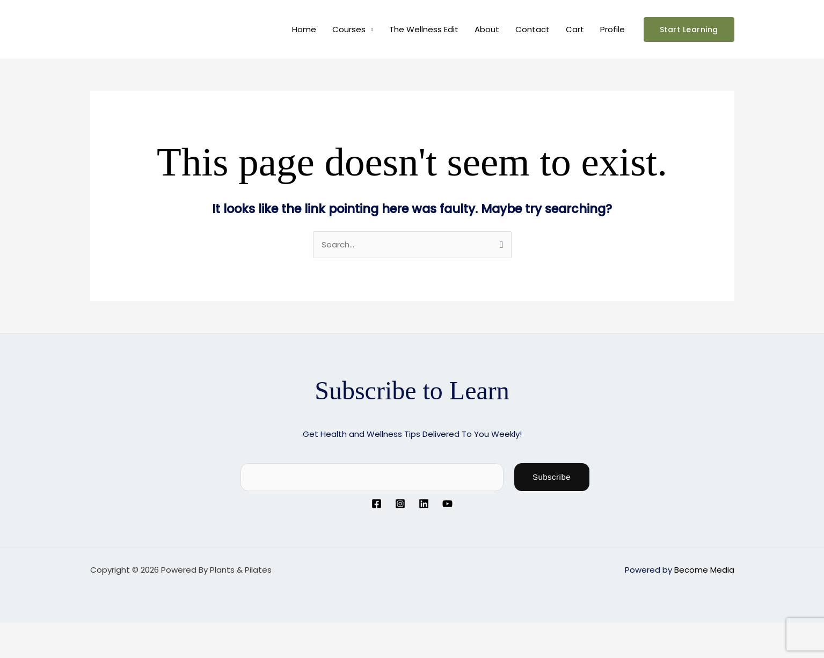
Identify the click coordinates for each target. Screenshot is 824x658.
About (487, 29)
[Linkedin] (424, 504)
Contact (532, 29)
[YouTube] (447, 504)
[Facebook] (376, 504)
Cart (575, 29)
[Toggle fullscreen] (50, 631)
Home (304, 29)
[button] (689, 29)
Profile (612, 29)
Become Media (704, 569)
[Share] (85, 631)
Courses (349, 29)
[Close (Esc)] (119, 631)
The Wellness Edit (423, 29)
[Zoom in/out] (16, 631)
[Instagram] (400, 504)
